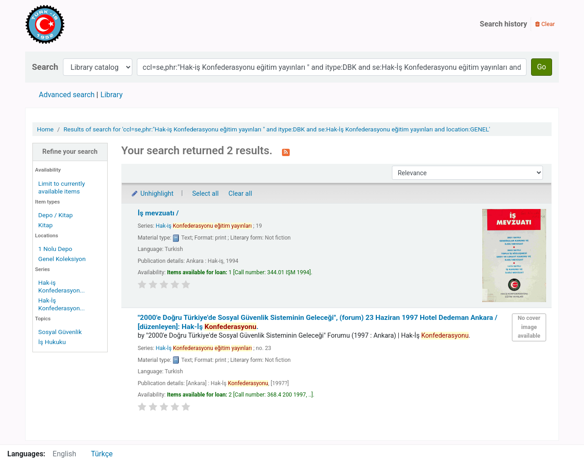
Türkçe (102, 453)
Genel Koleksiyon (62, 258)
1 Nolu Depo (55, 248)
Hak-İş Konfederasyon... (61, 304)
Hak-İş (204, 348)
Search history (503, 24)
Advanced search (66, 94)
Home (45, 129)
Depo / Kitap (55, 215)
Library (111, 94)
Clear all (240, 194)
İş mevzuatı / (158, 213)
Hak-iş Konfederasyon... (61, 286)
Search (45, 67)
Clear (545, 24)
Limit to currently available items (61, 187)
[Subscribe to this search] (286, 151)
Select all (205, 194)
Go (541, 67)
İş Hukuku (52, 341)
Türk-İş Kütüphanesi (71, 24)
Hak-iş (203, 226)
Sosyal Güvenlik (60, 331)
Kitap (45, 225)
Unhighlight (152, 194)
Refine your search (70, 152)
